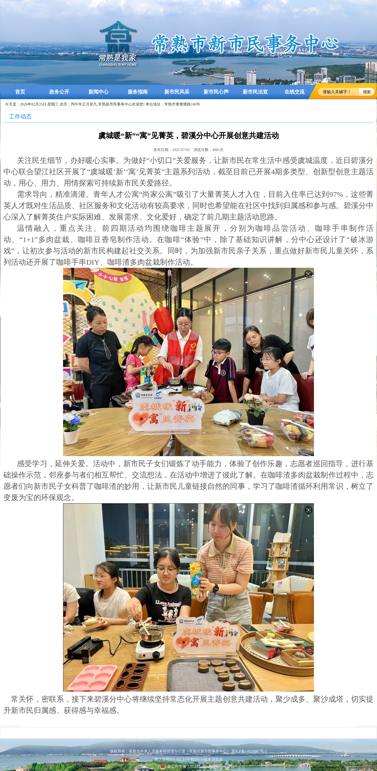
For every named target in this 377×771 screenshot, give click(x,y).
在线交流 (294, 91)
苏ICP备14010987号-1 (249, 751)
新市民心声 (216, 91)
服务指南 (138, 91)
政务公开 (59, 91)
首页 (20, 91)
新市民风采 (176, 91)
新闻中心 (98, 91)
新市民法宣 (255, 91)
